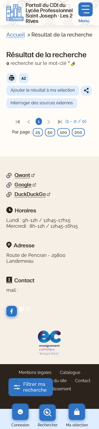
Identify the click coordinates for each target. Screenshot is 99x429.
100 (63, 132)
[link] (17, 121)
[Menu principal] (85, 12)
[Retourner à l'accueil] (14, 12)
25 (37, 132)
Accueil (15, 35)
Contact (82, 380)
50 (50, 132)
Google (23, 184)
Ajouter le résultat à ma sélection (43, 90)
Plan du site (55, 380)
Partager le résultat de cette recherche (86, 91)
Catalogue (70, 372)
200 (78, 132)
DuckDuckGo (30, 194)
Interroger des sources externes (42, 102)
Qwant (22, 175)
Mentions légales (35, 372)
